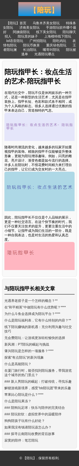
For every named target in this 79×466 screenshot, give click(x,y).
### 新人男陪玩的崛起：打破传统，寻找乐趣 (38, 381)
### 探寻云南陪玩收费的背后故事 (29, 434)
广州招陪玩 (37, 41)
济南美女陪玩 (29, 27)
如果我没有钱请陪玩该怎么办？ (28, 427)
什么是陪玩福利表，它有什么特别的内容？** (37, 320)
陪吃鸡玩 (59, 41)
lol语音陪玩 (14, 41)
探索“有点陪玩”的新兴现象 (24, 357)
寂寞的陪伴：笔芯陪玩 (21, 440)
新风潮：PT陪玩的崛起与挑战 (26, 344)
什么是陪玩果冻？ (17, 401)
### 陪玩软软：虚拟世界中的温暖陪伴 (33, 414)
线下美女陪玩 (46, 32)
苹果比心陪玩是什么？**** (23, 394)
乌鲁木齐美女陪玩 (46, 23)
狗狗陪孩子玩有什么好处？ (24, 421)
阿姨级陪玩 (21, 32)
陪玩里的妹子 (28, 36)
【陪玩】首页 (16, 23)
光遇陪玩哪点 (44, 54)
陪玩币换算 (31, 45)
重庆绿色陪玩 (56, 45)
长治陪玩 (29, 49)
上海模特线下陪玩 (57, 36)
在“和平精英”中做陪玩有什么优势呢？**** (35, 307)
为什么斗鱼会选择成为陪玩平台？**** (32, 314)
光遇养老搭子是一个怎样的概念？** (31, 301)
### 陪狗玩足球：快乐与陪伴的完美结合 (34, 407)
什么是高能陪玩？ (17, 364)
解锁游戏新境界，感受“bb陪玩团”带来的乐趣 (37, 388)
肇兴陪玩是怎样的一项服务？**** (29, 351)
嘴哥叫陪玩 (51, 49)
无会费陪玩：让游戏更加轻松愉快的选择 (34, 338)
